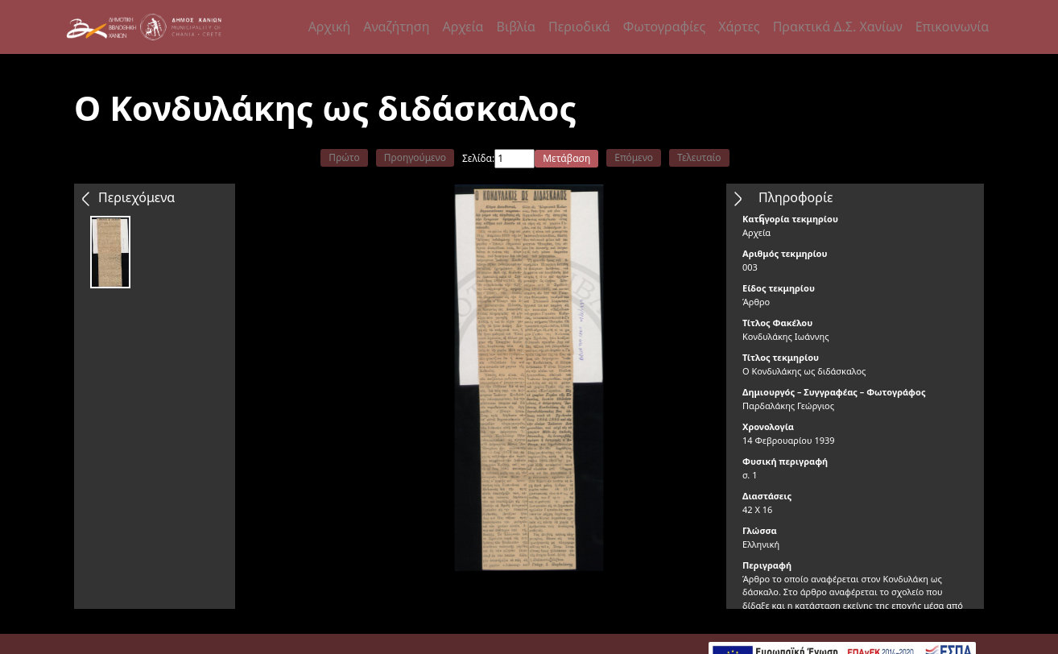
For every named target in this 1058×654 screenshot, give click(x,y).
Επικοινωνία (952, 26)
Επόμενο (633, 157)
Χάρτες (738, 26)
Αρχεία (462, 26)
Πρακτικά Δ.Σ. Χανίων (838, 26)
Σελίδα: (478, 158)
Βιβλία (516, 26)
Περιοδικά (579, 26)
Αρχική (329, 26)
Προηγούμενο (415, 157)
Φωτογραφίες (664, 26)
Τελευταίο (699, 157)
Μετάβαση (566, 158)
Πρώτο (344, 157)
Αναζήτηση (396, 26)
